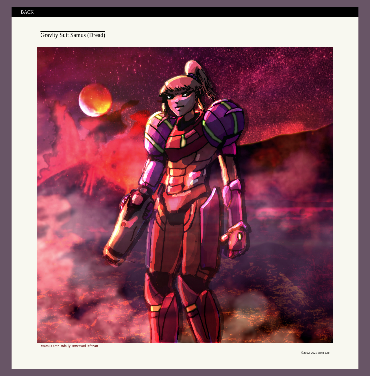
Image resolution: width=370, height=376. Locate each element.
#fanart (93, 346)
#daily (66, 346)
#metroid (79, 346)
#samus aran (50, 346)
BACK (27, 12)
